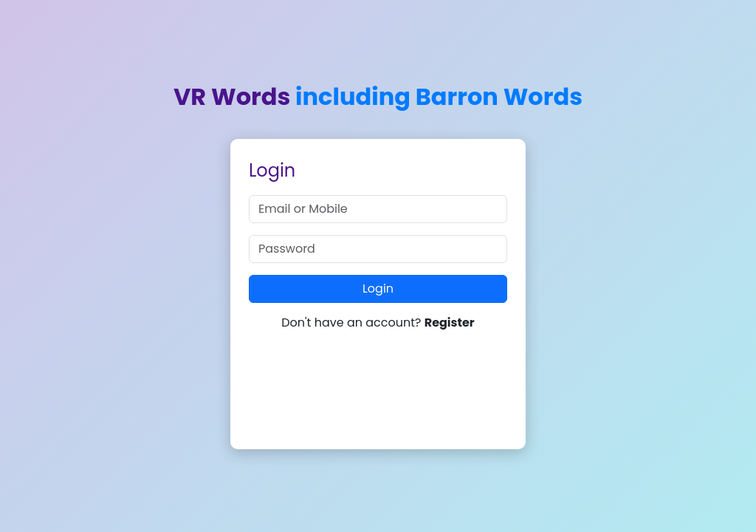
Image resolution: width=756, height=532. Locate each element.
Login (378, 288)
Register (450, 322)
